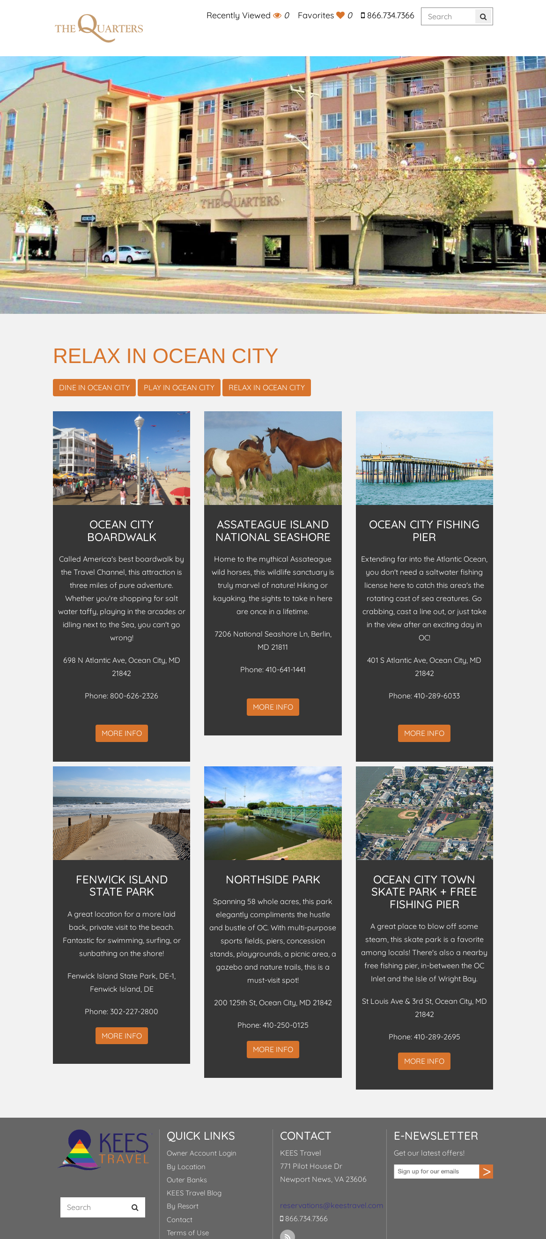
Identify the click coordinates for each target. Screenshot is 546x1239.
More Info (122, 733)
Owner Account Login (201, 1153)
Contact (179, 1219)
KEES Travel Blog (194, 1192)
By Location (186, 1166)
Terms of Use (188, 1232)
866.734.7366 (387, 15)
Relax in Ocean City (267, 387)
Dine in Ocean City (94, 387)
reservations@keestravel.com (332, 1205)
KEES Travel (99, 28)
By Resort (183, 1206)
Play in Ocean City (179, 387)
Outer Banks (187, 1179)
